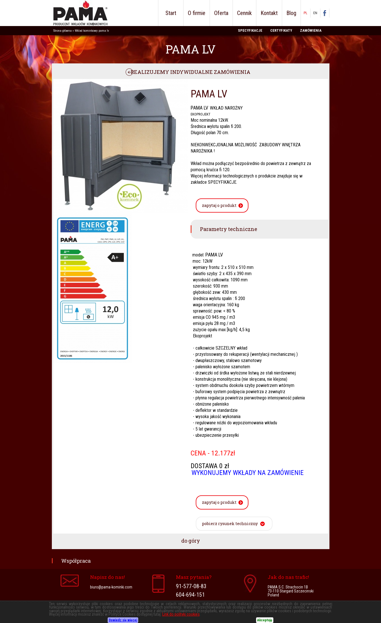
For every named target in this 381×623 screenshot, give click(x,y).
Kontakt (269, 13)
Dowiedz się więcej (123, 620)
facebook (327, 13)
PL (305, 13)
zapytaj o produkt (219, 205)
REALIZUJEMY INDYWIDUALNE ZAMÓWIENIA (190, 71)
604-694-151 (190, 595)
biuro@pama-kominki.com (111, 587)
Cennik (244, 13)
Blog (291, 13)
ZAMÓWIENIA (311, 30)
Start (170, 13)
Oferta (221, 13)
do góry (190, 540)
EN (315, 13)
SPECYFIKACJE (250, 30)
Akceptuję (264, 620)
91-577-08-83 (191, 586)
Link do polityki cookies (181, 614)
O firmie (196, 13)
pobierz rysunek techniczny (230, 523)
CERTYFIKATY (281, 30)
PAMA (79, 13)
